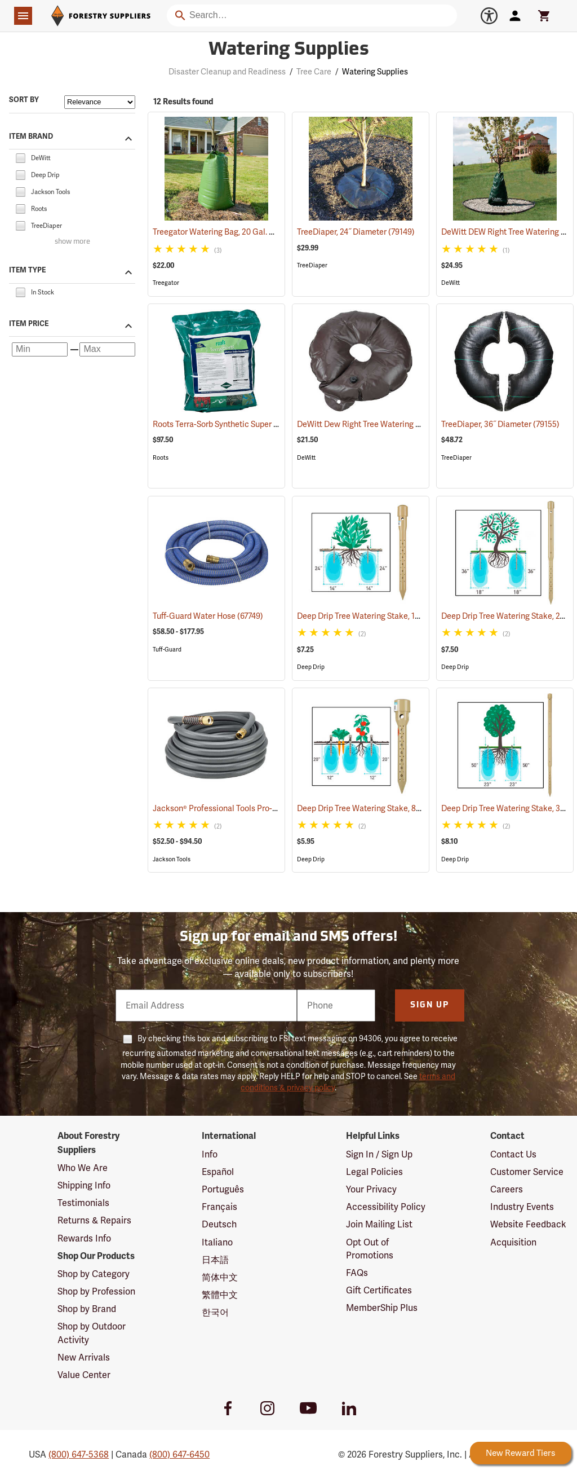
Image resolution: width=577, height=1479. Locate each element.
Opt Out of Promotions (369, 1248)
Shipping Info (83, 1185)
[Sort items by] (99, 102)
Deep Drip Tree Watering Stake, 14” (373, 616)
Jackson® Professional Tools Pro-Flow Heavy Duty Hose (267, 808)
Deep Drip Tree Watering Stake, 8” (372, 808)
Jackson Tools (171, 859)
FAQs (357, 1273)
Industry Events (522, 1207)
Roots (160, 457)
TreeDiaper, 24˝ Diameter (356, 232)
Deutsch (219, 1224)
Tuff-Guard (167, 649)
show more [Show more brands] (72, 241)
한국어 (215, 1312)
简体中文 (220, 1277)
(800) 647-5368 (78, 1454)
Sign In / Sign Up (379, 1154)
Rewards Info (84, 1238)
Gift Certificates (379, 1290)
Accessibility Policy (385, 1207)
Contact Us (513, 1154)
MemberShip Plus (382, 1308)
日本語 (215, 1260)
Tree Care (313, 72)
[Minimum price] (40, 349)
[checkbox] (20, 157)
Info (210, 1154)
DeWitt (450, 283)
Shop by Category (93, 1274)
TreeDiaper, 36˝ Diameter (500, 424)
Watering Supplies (375, 72)
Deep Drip (311, 667)
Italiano (217, 1242)
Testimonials (83, 1203)
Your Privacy (371, 1189)
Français (219, 1207)
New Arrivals (83, 1357)
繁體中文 (220, 1295)
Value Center (83, 1375)
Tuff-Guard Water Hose (208, 616)
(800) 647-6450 (179, 1454)
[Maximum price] (107, 349)
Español (218, 1172)
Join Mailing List (379, 1224)
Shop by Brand (86, 1309)
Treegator (166, 283)
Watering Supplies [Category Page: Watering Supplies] (288, 50)
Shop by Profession (96, 1291)
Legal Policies (374, 1172)
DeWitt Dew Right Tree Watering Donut (380, 424)
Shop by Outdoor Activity (91, 1332)
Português (223, 1189)
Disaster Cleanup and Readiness (227, 72)
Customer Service (526, 1172)
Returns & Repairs (94, 1220)
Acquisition (513, 1242)
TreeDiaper (312, 265)
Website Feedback (528, 1224)
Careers (506, 1189)
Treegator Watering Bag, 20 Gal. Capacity (241, 232)
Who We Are (82, 1168)
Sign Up (429, 1005)
